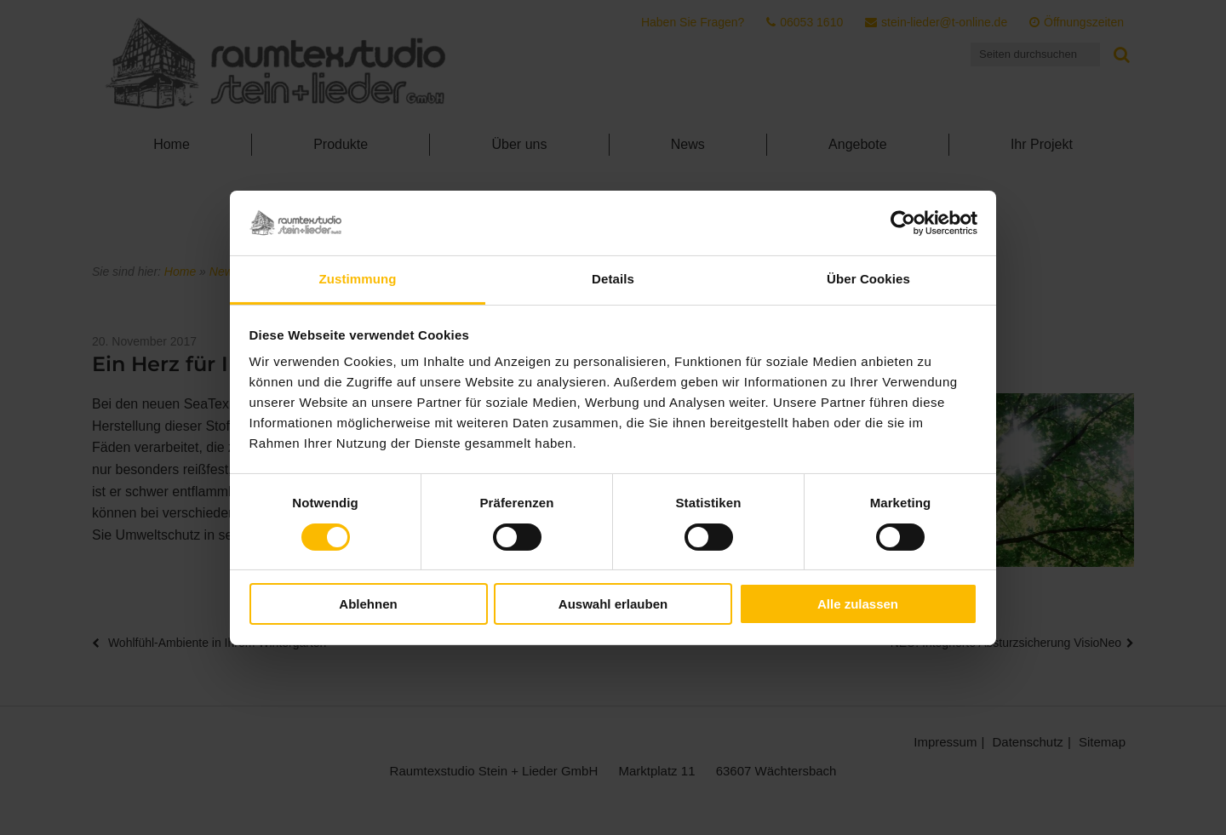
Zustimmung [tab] (358, 279)
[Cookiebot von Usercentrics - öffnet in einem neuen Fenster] (902, 223)
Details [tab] (613, 279)
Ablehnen (368, 604)
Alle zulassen (857, 604)
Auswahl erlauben (613, 604)
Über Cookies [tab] (868, 279)
